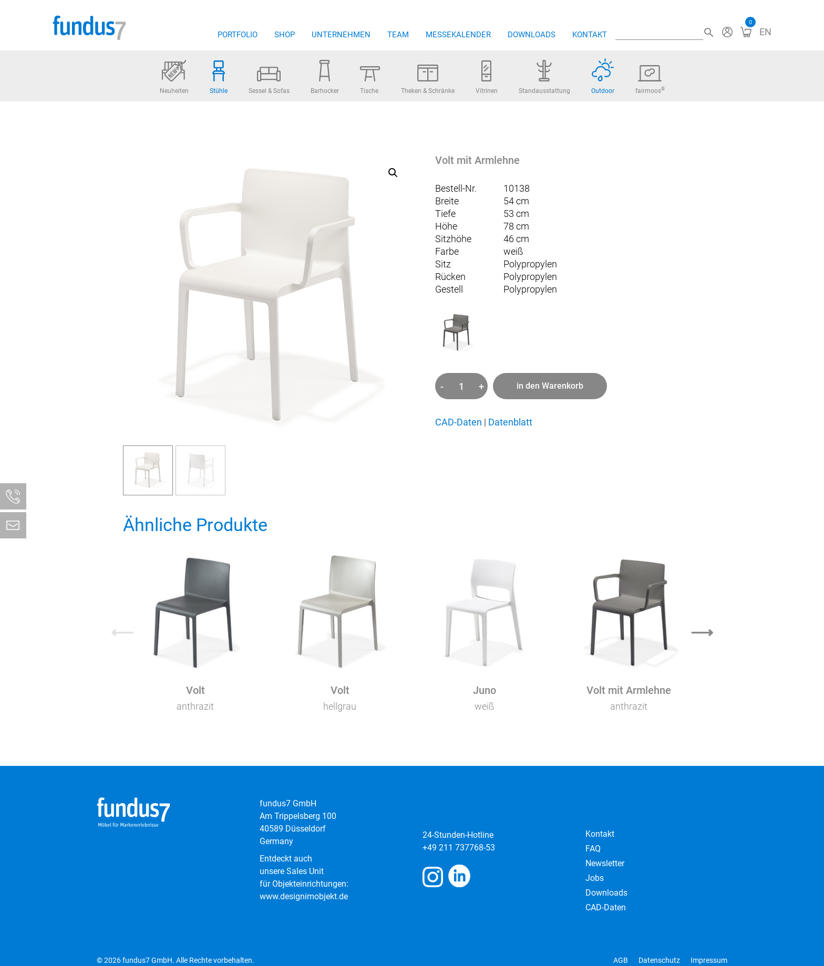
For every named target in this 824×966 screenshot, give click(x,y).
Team (398, 34)
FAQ (593, 849)
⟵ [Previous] (122, 632)
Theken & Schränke (428, 80)
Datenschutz (659, 960)
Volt (195, 690)
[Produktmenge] (461, 386)
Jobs (594, 878)
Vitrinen (487, 77)
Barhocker (325, 77)
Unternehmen (341, 34)
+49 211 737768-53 (459, 848)
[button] (393, 172)
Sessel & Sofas (269, 81)
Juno (484, 690)
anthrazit (195, 706)
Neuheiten (174, 77)
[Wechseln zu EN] (765, 32)
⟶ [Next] (702, 632)
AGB (620, 960)
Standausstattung (544, 77)
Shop (284, 34)
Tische (370, 80)
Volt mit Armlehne (628, 690)
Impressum (709, 960)
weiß (485, 706)
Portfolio (238, 34)
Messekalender (458, 34)
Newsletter (604, 863)
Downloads (531, 34)
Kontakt (589, 34)
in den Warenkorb (550, 386)
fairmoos (650, 80)
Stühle (219, 77)
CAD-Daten (458, 422)
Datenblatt (510, 422)
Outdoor (602, 76)
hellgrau (339, 706)
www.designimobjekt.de (304, 896)
